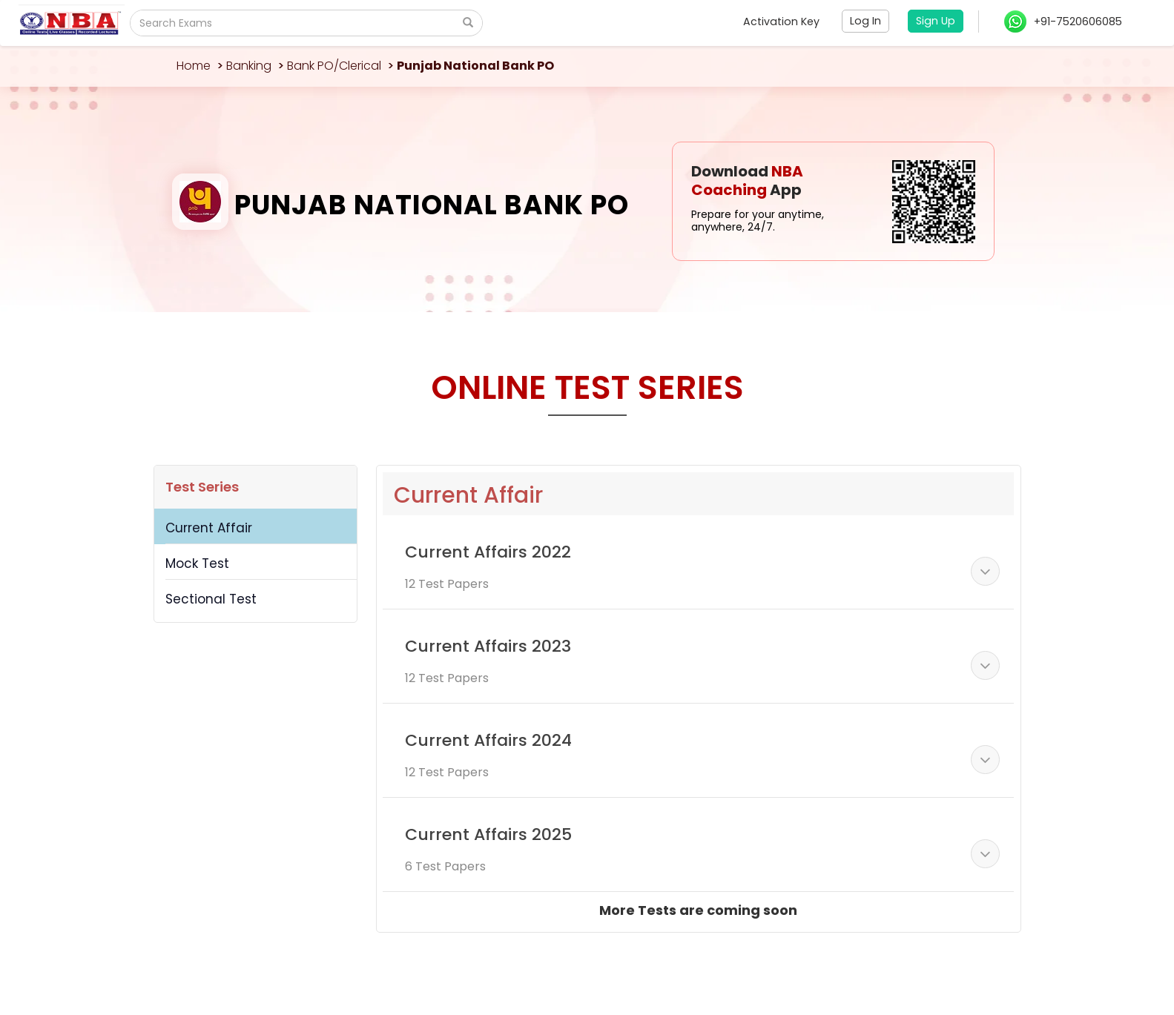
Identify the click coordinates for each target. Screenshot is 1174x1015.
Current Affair (208, 528)
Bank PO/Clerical (334, 65)
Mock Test (197, 563)
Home (194, 65)
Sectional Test (211, 599)
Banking (248, 65)
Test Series (202, 486)
